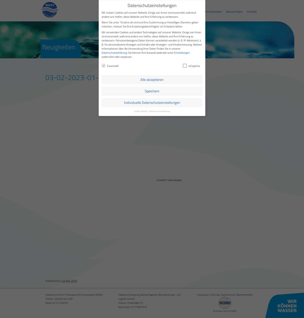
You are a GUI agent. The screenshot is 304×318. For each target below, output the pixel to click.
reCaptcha (191, 62)
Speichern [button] (152, 87)
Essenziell (110, 62)
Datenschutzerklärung (114, 49)
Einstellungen (182, 49)
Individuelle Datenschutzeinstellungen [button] (152, 99)
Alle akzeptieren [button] (152, 76)
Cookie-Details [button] (141, 107)
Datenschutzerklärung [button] (159, 107)
